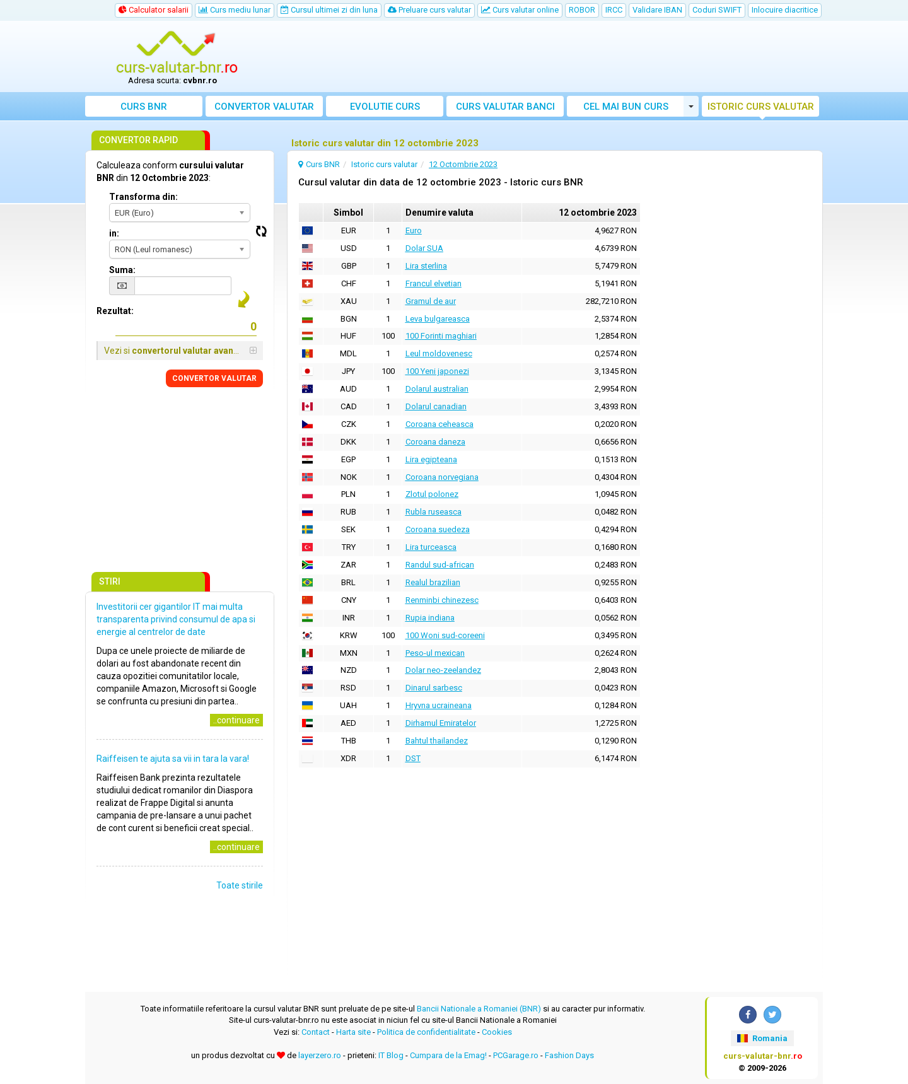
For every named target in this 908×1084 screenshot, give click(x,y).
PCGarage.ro (515, 1055)
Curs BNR (143, 106)
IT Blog (391, 1055)
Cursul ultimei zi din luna (329, 10)
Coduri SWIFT (717, 10)
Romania (762, 1038)
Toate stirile (239, 885)
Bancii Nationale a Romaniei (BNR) (479, 1008)
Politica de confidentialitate (426, 1032)
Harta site (353, 1032)
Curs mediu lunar (235, 10)
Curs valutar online (520, 10)
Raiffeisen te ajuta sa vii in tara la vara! (172, 759)
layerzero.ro (319, 1055)
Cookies (497, 1032)
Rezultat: (115, 311)
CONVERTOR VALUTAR (214, 378)
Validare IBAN (657, 10)
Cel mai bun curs (625, 106)
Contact (315, 1032)
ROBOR (582, 10)
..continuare (236, 720)
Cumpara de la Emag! (448, 1055)
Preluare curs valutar (429, 10)
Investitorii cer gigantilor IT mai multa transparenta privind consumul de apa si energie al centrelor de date (175, 619)
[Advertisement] (547, 56)
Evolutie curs (385, 106)
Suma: (122, 270)
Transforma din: (143, 197)
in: (114, 233)
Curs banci (505, 106)
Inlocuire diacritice (785, 10)
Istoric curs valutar (760, 106)
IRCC (613, 10)
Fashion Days (569, 1055)
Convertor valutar (264, 106)
